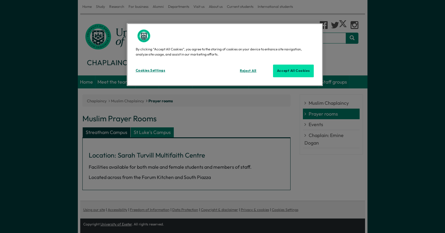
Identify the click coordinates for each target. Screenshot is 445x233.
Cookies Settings (150, 70)
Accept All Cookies (293, 71)
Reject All (248, 71)
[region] (225, 54)
